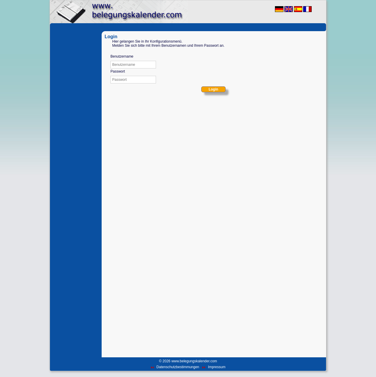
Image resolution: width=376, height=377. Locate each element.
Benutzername (121, 56)
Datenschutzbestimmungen (178, 367)
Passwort (117, 71)
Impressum (216, 367)
